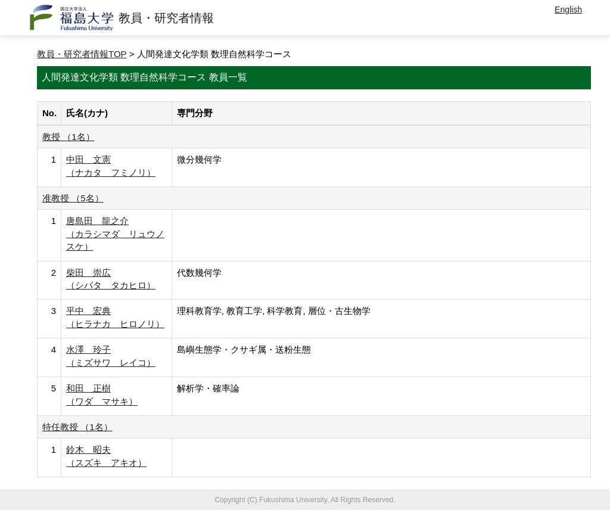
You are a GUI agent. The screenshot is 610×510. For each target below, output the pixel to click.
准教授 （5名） (73, 198)
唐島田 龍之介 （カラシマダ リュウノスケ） (115, 233)
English (568, 9)
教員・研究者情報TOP (82, 54)
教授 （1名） (68, 137)
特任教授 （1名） (77, 427)
